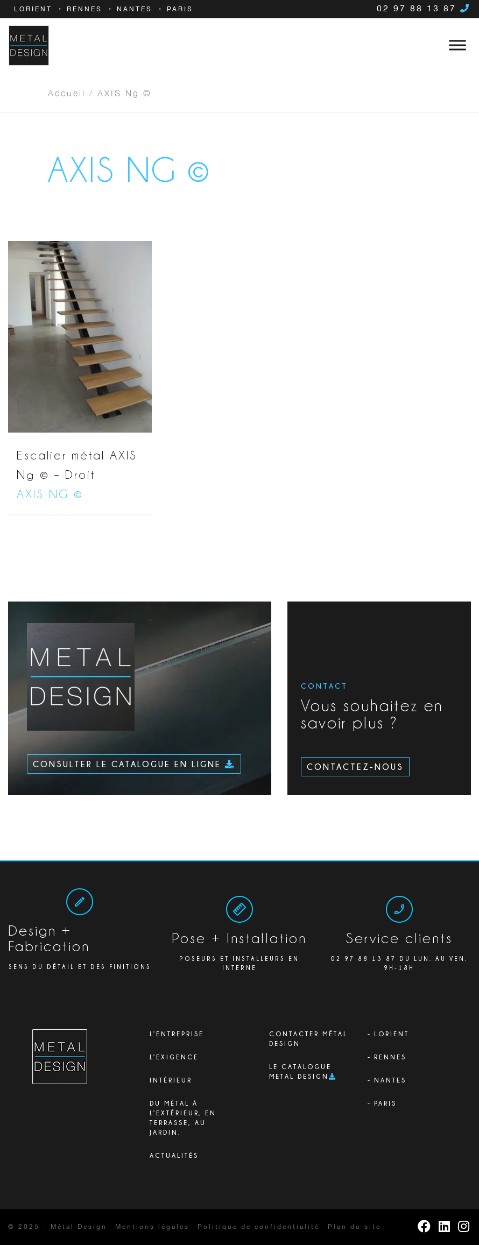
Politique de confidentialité (259, 1227)
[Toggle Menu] (457, 45)
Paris (180, 9)
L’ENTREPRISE (177, 1033)
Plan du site (354, 1227)
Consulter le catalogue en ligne (134, 764)
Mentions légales (152, 1227)
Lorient (33, 9)
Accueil (67, 92)
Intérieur (171, 1080)
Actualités (174, 1155)
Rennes (84, 9)
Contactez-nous (355, 766)
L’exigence (174, 1056)
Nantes (134, 9)
